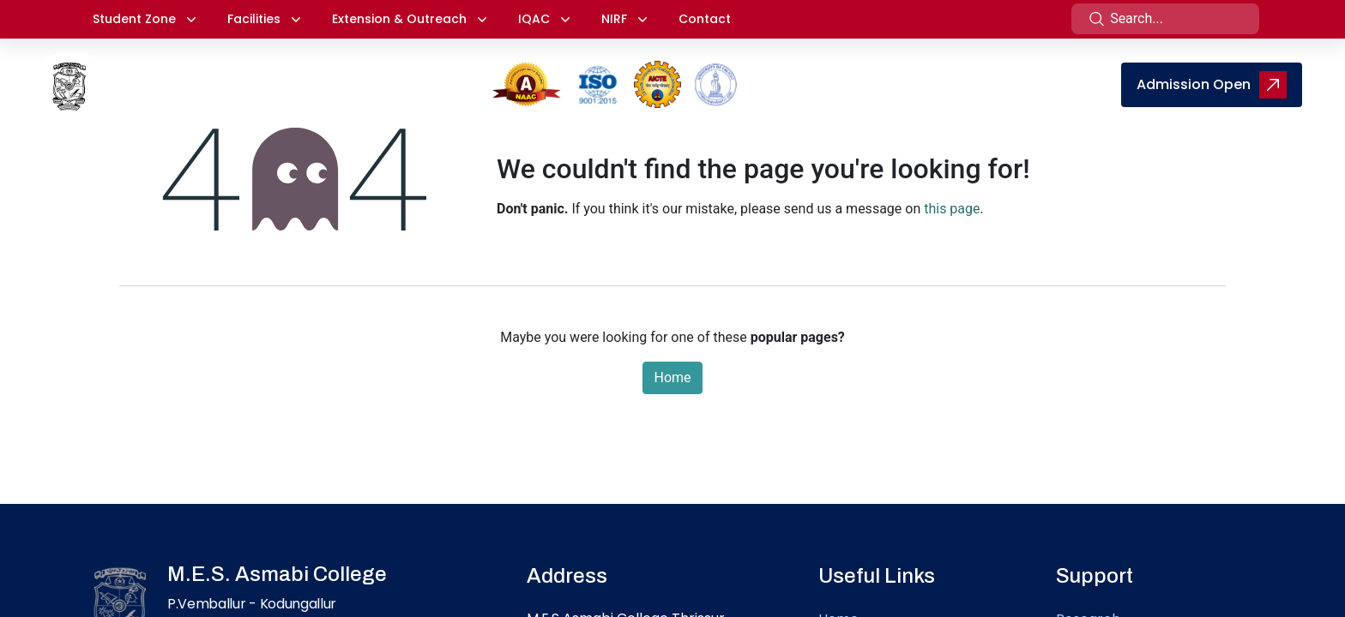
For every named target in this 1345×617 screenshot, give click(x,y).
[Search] (1097, 18)
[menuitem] (782, 80)
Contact (705, 18)
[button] (144, 19)
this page (952, 209)
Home (672, 377)
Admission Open (1212, 85)
